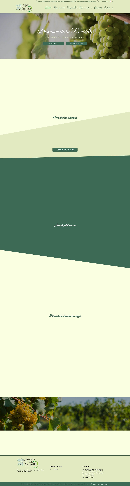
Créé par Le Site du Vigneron (101, 484)
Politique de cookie (67, 484)
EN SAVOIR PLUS (54, 43)
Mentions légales (57, 484)
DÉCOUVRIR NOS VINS (76, 43)
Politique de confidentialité (45, 484)
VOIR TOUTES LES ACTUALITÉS (65, 150)
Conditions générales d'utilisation (29, 484)
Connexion (87, 484)
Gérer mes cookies (78, 484)
